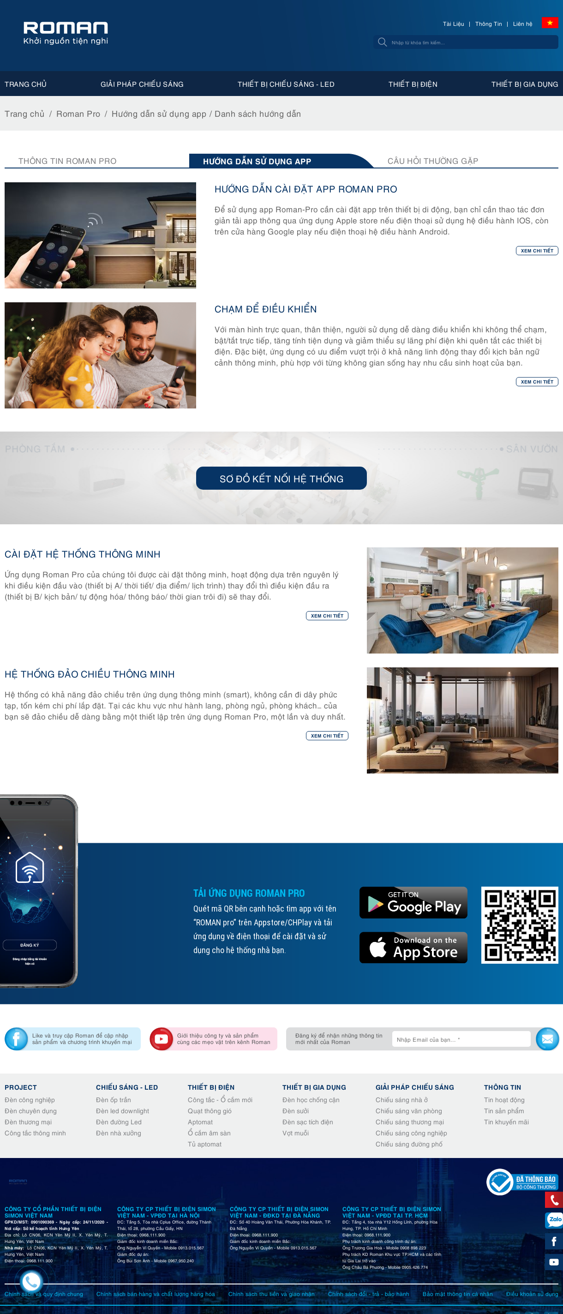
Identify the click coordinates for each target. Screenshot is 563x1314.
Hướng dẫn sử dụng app (159, 113)
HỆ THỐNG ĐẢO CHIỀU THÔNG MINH (90, 673)
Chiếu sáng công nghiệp (411, 1132)
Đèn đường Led (119, 1121)
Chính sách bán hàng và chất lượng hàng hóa (155, 1293)
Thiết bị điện (413, 83)
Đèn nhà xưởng (118, 1132)
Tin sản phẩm (504, 1110)
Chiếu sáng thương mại (410, 1121)
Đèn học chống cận (311, 1099)
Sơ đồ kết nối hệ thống (282, 478)
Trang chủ (26, 83)
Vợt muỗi (295, 1132)
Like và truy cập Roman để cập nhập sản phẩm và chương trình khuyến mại (82, 1038)
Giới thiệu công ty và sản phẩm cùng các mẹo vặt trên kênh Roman (223, 1038)
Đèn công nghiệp (30, 1099)
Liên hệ (523, 23)
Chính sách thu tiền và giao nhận (271, 1293)
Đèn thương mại (28, 1121)
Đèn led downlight (122, 1110)
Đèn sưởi (295, 1110)
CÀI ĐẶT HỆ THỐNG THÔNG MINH (83, 553)
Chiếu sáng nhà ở (402, 1099)
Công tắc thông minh (35, 1132)
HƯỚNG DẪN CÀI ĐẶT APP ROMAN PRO (306, 188)
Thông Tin (488, 23)
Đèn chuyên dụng (31, 1110)
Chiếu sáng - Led (127, 1086)
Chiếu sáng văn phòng (409, 1110)
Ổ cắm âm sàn (209, 1132)
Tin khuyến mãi (506, 1121)
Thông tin (502, 1086)
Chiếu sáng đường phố (409, 1143)
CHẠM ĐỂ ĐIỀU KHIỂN (266, 308)
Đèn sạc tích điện (307, 1121)
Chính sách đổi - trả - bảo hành (368, 1293)
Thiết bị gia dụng (524, 83)
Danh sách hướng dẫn (258, 113)
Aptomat (200, 1121)
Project (21, 1086)
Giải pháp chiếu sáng (142, 83)
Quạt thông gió (210, 1110)
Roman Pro (78, 113)
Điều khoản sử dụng (532, 1293)
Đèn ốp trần (113, 1099)
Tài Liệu (453, 23)
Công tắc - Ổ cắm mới (220, 1099)
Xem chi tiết (537, 250)
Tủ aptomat (205, 1143)
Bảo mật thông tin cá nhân (458, 1293)
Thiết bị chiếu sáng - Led (286, 83)
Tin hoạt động (504, 1099)
